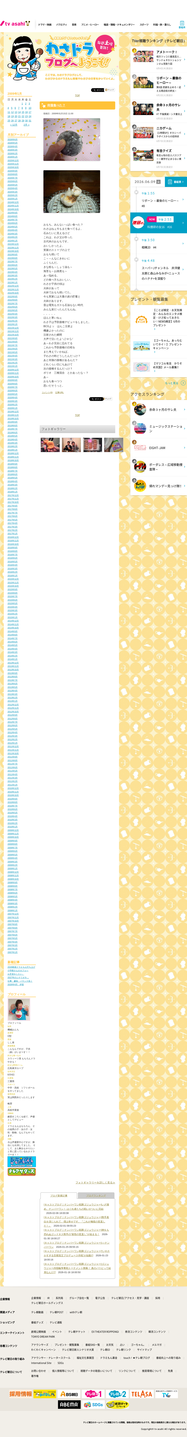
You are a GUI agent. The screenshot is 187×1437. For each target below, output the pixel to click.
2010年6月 (13, 809)
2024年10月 (13, 209)
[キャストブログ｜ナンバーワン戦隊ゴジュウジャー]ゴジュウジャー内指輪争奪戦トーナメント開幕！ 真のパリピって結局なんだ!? (77, 1268)
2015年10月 (13, 586)
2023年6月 (13, 265)
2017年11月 (13, 499)
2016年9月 (13, 547)
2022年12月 (13, 286)
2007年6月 (13, 935)
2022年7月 (13, 303)
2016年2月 (13, 572)
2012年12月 (13, 704)
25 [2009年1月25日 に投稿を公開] (9, 120)
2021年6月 (13, 349)
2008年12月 (13, 872)
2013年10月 (13, 669)
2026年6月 (13, 139)
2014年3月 (13, 652)
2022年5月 (13, 310)
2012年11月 (13, 708)
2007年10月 (13, 921)
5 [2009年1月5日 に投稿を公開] (11, 108)
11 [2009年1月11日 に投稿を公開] (9, 112)
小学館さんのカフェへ (18, 970)
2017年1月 (13, 533)
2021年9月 (13, 338)
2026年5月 (13, 143)
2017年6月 (13, 516)
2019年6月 (13, 432)
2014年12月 (13, 621)
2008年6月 (13, 893)
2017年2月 (13, 530)
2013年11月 (13, 666)
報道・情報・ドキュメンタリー (119, 24)
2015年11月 (13, 582)
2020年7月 (13, 387)
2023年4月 (13, 272)
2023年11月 (13, 248)
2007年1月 (13, 952)
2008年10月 (13, 879)
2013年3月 (13, 694)
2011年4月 (13, 774)
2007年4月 (13, 942)
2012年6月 (13, 725)
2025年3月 (13, 192)
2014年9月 (13, 631)
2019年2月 (13, 446)
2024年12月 (13, 202)
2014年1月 (13, 659)
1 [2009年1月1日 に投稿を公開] (22, 103)
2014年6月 (13, 642)
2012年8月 (13, 718)
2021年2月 (13, 363)
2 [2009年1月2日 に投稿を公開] (25, 103)
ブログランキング (96, 1195)
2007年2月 (13, 949)
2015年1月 (13, 617)
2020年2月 (13, 404)
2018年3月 (13, 485)
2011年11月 (13, 750)
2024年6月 (13, 223)
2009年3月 (13, 861)
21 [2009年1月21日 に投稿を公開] (19, 116)
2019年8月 (13, 425)
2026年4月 (13, 146)
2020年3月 (13, 401)
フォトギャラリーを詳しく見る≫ (95, 1182)
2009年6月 (13, 851)
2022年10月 (13, 293)
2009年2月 (13, 865)
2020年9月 (13, 380)
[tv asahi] (16, 24)
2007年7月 (13, 931)
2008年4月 (13, 900)
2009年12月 (13, 830)
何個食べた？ (56, 105)
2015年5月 (13, 603)
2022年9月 (13, 296)
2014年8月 (13, 635)
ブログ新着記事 (58, 1195)
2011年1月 (13, 785)
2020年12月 (13, 370)
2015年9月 (13, 589)
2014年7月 (13, 638)
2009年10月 (13, 837)
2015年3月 (13, 610)
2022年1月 (13, 324)
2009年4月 (13, 858)
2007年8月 (13, 928)
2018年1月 (13, 492)
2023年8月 (13, 258)
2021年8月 (13, 342)
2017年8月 (13, 509)
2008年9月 (13, 882)
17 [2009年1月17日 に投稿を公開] (30, 112)
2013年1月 (13, 701)
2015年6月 (13, 600)
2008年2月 (13, 907)
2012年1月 (13, 743)
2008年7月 (13, 889)
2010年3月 (13, 819)
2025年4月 (13, 188)
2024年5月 (13, 227)
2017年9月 (13, 506)
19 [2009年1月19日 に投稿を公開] (12, 116)
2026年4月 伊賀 (16, 984)
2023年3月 (13, 275)
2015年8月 (13, 593)
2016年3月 (13, 568)
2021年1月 (13, 366)
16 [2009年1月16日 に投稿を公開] (26, 112)
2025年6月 (13, 181)
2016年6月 (13, 558)
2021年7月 (13, 345)
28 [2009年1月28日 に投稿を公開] (19, 120)
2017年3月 (13, 527)
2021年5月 (13, 352)
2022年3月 (13, 317)
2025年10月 (13, 167)
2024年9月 (13, 213)
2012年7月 (13, 722)
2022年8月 (13, 300)
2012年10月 (13, 711)
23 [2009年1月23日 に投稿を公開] (26, 116)
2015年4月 (13, 607)
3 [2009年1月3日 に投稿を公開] (29, 103)
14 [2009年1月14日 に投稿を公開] (19, 112)
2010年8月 (13, 802)
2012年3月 (13, 736)
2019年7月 (13, 429)
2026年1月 (13, 157)
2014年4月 (13, 649)
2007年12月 (13, 914)
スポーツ (144, 24)
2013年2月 (13, 697)
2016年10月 (13, 544)
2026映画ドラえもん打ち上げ (21, 967)
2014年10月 (13, 628)
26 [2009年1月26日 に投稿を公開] (12, 120)
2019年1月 (13, 450)
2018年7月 (13, 471)
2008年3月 (13, 903)
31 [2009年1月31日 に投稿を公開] (30, 120)
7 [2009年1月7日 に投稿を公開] (18, 108)
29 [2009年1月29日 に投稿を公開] (23, 120)
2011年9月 (13, 757)
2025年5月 (13, 185)
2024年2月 (13, 237)
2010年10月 (13, 795)
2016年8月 (13, 551)
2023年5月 (13, 268)
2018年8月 (13, 467)
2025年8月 (13, 174)
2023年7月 (13, 261)
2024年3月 (13, 234)
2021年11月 (13, 331)
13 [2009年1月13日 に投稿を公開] (16, 112)
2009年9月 (13, 840)
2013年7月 (13, 680)
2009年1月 (13, 868)
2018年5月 (13, 478)
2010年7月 (13, 806)
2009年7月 (13, 847)
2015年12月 (13, 579)
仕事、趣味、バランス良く (20, 981)
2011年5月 (13, 771)
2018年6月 (13, 474)
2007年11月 (13, 917)
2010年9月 (13, 799)
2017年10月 (13, 502)
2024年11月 (13, 206)
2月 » (26, 124)
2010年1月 (13, 826)
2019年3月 (13, 443)
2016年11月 (13, 540)
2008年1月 (13, 910)
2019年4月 (13, 439)
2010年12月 (13, 788)
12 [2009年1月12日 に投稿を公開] (12, 112)
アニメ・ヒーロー (90, 24)
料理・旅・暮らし (162, 24)
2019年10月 (13, 418)
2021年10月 (13, 335)
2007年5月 (13, 938)
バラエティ (61, 24)
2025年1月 (13, 199)
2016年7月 (13, 554)
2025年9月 (13, 171)
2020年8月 (13, 384)
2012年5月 (13, 729)
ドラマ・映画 (44, 24)
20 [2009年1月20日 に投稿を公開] (16, 116)
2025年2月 (13, 195)
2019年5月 (13, 436)
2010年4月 (13, 816)
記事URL (59, 392)
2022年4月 (13, 314)
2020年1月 (13, 408)
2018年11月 (13, 457)
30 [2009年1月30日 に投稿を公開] (26, 120)
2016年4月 (13, 565)
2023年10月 (13, 251)
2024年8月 (13, 216)
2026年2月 (13, 153)
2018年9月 (13, 464)
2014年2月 (13, 656)
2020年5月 (13, 394)
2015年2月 (13, 614)
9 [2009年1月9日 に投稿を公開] (25, 108)
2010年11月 (13, 792)
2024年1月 (13, 241)
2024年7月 (13, 220)
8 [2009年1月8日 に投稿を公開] (22, 108)
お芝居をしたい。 (16, 974)
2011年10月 (13, 753)
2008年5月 (13, 896)
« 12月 (13, 124)
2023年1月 (13, 282)
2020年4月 (13, 397)
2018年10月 (13, 460)
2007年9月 (13, 924)
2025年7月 (13, 178)
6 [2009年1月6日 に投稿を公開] (15, 108)
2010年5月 (13, 812)
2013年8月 (13, 676)
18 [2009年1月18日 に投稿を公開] (9, 116)
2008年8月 (13, 886)
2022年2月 (13, 321)
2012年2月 (13, 739)
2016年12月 (13, 537)
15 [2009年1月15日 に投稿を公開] (23, 112)
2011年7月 (13, 764)
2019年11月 (13, 415)
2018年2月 (13, 488)
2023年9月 (13, 254)
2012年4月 (13, 732)
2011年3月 (13, 778)
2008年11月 (13, 875)
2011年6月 (13, 767)
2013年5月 (13, 687)
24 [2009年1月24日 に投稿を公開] (30, 116)
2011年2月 (13, 781)
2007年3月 (13, 945)
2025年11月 (13, 164)
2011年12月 (13, 746)
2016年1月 (13, 575)
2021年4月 (13, 356)
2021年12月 (13, 328)
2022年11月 (13, 289)
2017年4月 (13, 523)
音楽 (74, 24)
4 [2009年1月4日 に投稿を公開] (8, 108)
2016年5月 (13, 561)
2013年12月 (13, 663)
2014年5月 (13, 645)
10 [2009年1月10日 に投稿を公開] (30, 108)
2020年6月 (13, 390)
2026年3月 (13, 150)
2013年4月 (13, 690)
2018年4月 (13, 481)
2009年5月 (13, 854)
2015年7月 (13, 596)
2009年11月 (13, 833)
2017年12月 (13, 495)
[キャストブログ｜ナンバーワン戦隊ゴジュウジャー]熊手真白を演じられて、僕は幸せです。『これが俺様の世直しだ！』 (76, 1221)
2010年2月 (13, 823)
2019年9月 (13, 422)
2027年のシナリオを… (18, 977)
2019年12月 (13, 411)
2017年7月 (13, 513)
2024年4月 (13, 230)
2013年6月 (13, 683)
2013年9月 (13, 673)
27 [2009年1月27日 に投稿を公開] (16, 120)
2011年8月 (13, 760)
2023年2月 (13, 279)
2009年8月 (13, 844)
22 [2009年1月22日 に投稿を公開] (23, 116)
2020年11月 (13, 373)
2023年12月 (13, 244)
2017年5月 (13, 520)
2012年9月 (13, 715)
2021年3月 (13, 359)
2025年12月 (13, 160)
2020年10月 (13, 377)
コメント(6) (47, 392)
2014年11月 (13, 624)
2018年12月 (13, 453)
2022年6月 (13, 307)
